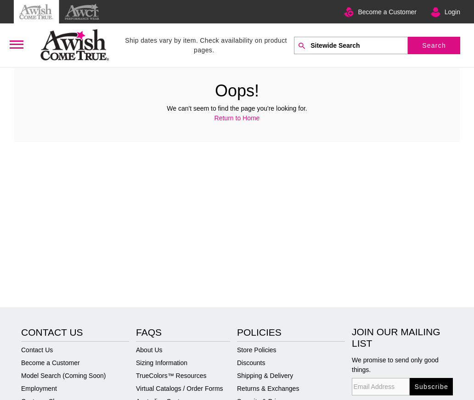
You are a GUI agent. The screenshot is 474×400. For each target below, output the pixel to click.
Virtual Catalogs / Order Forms (179, 388)
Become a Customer (387, 12)
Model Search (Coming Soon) (63, 375)
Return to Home (237, 118)
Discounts (251, 362)
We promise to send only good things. (395, 364)
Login (452, 12)
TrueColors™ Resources (171, 375)
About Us (149, 350)
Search (434, 45)
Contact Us (37, 350)
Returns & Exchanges (268, 388)
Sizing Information (161, 362)
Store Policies (256, 350)
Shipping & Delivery (265, 375)
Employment (39, 388)
